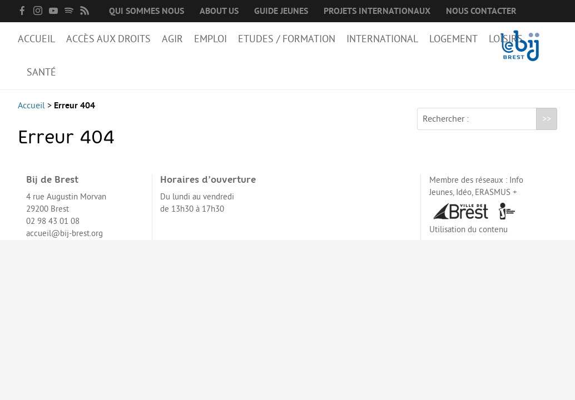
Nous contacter (481, 11)
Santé (41, 72)
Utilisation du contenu (468, 229)
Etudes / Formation (286, 38)
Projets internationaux (377, 11)
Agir (172, 38)
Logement (453, 38)
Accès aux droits (108, 38)
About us (219, 11)
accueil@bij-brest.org (64, 233)
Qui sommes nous (146, 11)
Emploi (210, 38)
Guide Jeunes (281, 11)
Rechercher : (446, 118)
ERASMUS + (496, 192)
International (382, 38)
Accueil (36, 38)
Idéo (464, 192)
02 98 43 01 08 (53, 221)
